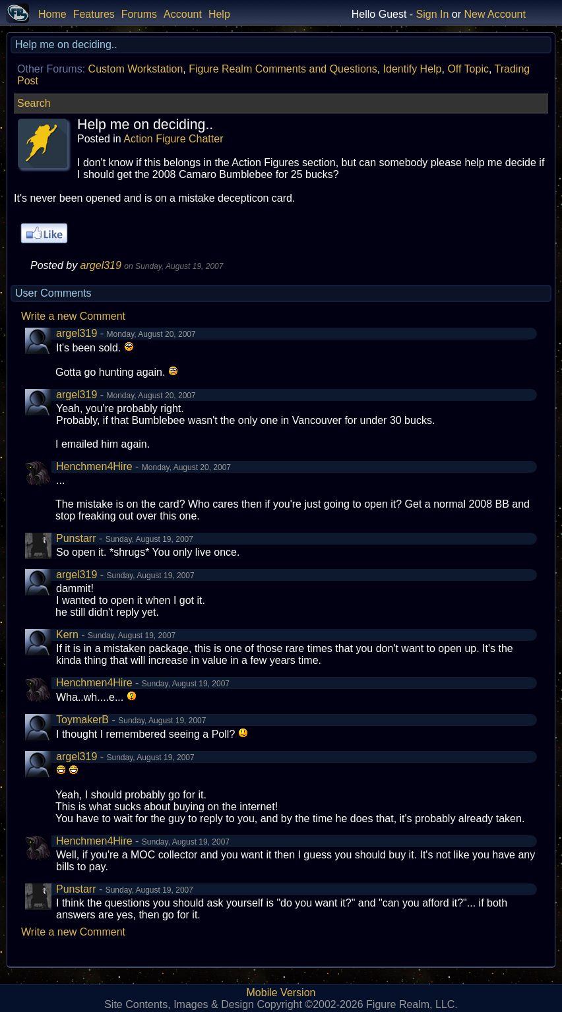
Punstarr (76, 538)
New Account (495, 14)
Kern (67, 634)
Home (52, 14)
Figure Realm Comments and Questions (283, 68)
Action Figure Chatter (173, 138)
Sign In (432, 14)
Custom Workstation (135, 68)
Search (34, 103)
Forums (139, 14)
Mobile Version (281, 992)
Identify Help (412, 68)
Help (219, 14)
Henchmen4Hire (94, 466)
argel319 (100, 265)
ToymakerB (82, 719)
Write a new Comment (73, 316)
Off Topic (468, 68)
